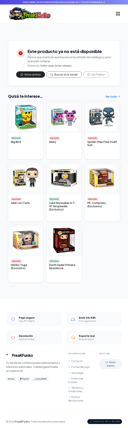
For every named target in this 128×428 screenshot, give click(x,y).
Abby (52, 141)
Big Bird (16, 141)
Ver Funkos (96, 74)
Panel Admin (111, 364)
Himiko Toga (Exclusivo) (19, 266)
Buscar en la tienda (64, 74)
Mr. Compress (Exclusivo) (96, 204)
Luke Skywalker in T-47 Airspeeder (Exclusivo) (62, 206)
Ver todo (112, 96)
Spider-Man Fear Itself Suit (102, 143)
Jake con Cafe (20, 202)
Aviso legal (75, 372)
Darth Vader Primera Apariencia (62, 266)
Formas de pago (79, 366)
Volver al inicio (30, 74)
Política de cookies (75, 380)
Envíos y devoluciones (76, 398)
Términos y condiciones (76, 389)
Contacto (75, 360)
